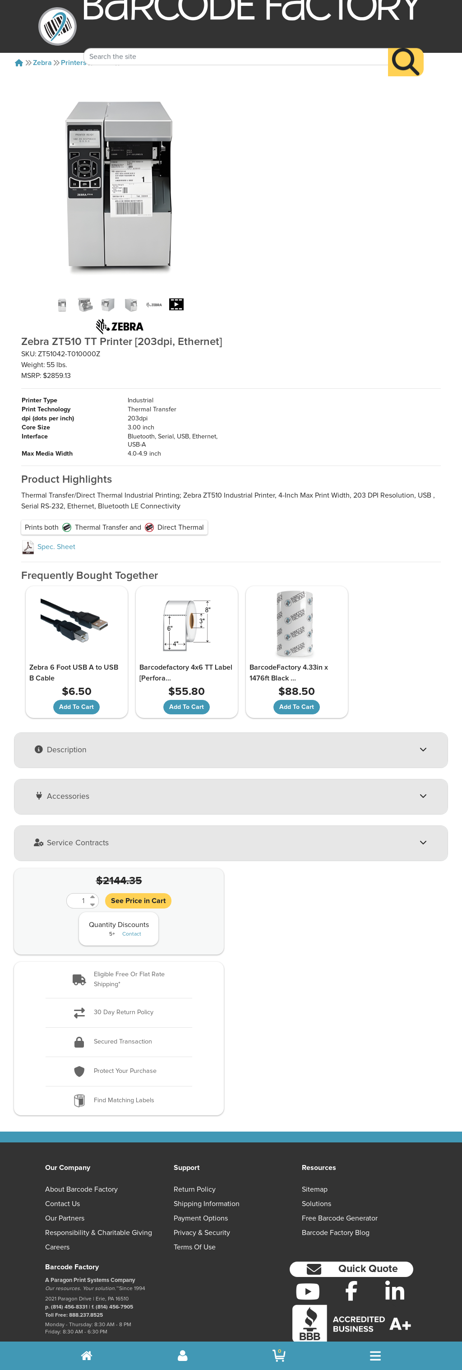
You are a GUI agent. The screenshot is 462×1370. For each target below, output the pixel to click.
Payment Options (201, 1190)
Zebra (42, 62)
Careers (57, 1219)
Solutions (316, 1176)
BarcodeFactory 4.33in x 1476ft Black (277, 646)
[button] (119, 952)
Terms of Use (195, 1219)
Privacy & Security (202, 1205)
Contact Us (62, 1176)
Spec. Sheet (48, 519)
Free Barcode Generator (340, 1190)
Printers (74, 62)
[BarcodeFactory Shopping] (279, 1356)
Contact (131, 907)
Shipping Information (207, 1176)
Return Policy (195, 1161)
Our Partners (64, 1190)
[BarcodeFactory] (57, 26)
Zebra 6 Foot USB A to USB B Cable (72, 646)
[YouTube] (308, 1264)
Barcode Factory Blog (336, 1205)
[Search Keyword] (235, 43)
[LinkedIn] (395, 1264)
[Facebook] (351, 1263)
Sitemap (315, 1161)
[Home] (19, 62)
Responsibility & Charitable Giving (98, 1205)
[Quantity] (77, 873)
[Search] (406, 49)
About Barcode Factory (81, 1161)
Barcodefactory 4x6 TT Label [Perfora (170, 646)
